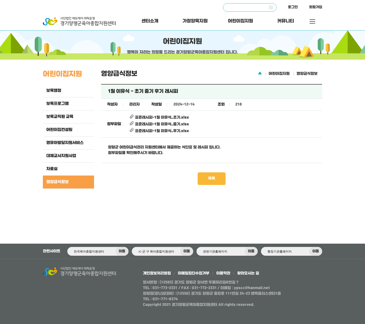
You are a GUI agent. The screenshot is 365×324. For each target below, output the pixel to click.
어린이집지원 (240, 21)
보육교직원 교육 (59, 116)
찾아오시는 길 (248, 273)
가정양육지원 (195, 21)
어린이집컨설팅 (59, 130)
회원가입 (315, 7)
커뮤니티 (285, 21)
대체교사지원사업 (61, 156)
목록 (211, 178)
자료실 (51, 169)
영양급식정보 (57, 182)
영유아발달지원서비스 (65, 143)
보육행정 (53, 90)
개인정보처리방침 (157, 273)
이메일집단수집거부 (193, 273)
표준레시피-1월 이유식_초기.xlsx (159, 117)
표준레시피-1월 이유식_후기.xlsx (159, 131)
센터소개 (150, 21)
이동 (122, 251)
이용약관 (223, 273)
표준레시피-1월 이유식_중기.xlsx (159, 124)
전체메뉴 (312, 21)
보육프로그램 (57, 103)
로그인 (293, 7)
